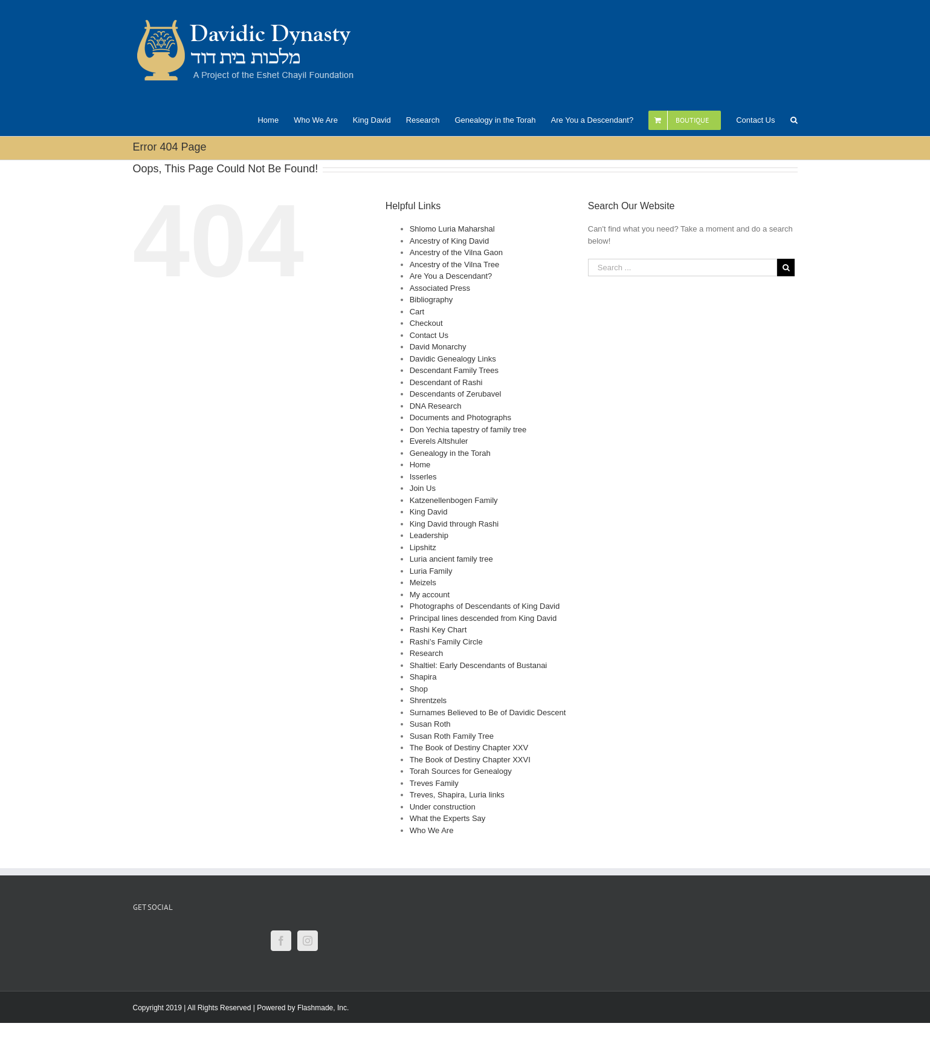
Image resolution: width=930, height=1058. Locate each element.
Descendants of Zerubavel (456, 393)
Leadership (429, 535)
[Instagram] (307, 940)
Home (420, 464)
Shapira (423, 676)
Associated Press (440, 288)
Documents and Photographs (460, 417)
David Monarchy (438, 346)
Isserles (423, 476)
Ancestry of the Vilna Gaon (456, 252)
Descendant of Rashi (446, 382)
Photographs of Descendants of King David (485, 606)
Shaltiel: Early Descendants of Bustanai (478, 665)
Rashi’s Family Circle (446, 641)
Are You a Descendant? (451, 276)
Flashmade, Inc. (323, 1008)
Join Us (423, 488)
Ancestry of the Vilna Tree (455, 264)
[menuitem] (275, 119)
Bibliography (431, 299)
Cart (417, 311)
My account (430, 594)
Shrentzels (428, 700)
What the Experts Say (448, 818)
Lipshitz (423, 547)
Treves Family (434, 783)
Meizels (423, 582)
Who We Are (432, 830)
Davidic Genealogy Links (453, 358)
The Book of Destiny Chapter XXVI (470, 759)
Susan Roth (430, 724)
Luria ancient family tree (451, 558)
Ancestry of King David (449, 240)
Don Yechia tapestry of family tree (468, 429)
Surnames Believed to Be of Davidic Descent (488, 712)
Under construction (443, 806)
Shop (419, 688)
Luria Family (431, 571)
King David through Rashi (454, 523)
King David (429, 511)
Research (427, 653)
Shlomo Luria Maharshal (452, 228)
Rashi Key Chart (438, 629)
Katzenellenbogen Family (454, 500)
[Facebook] (281, 940)
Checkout (426, 323)
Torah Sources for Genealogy (461, 771)
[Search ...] (683, 267)
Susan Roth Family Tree (452, 736)
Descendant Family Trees (454, 370)
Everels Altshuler (439, 441)
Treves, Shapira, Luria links (457, 794)
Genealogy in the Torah (450, 453)
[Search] (794, 119)
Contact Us (429, 335)
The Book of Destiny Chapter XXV (469, 747)
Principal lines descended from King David (483, 618)
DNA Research (436, 406)
